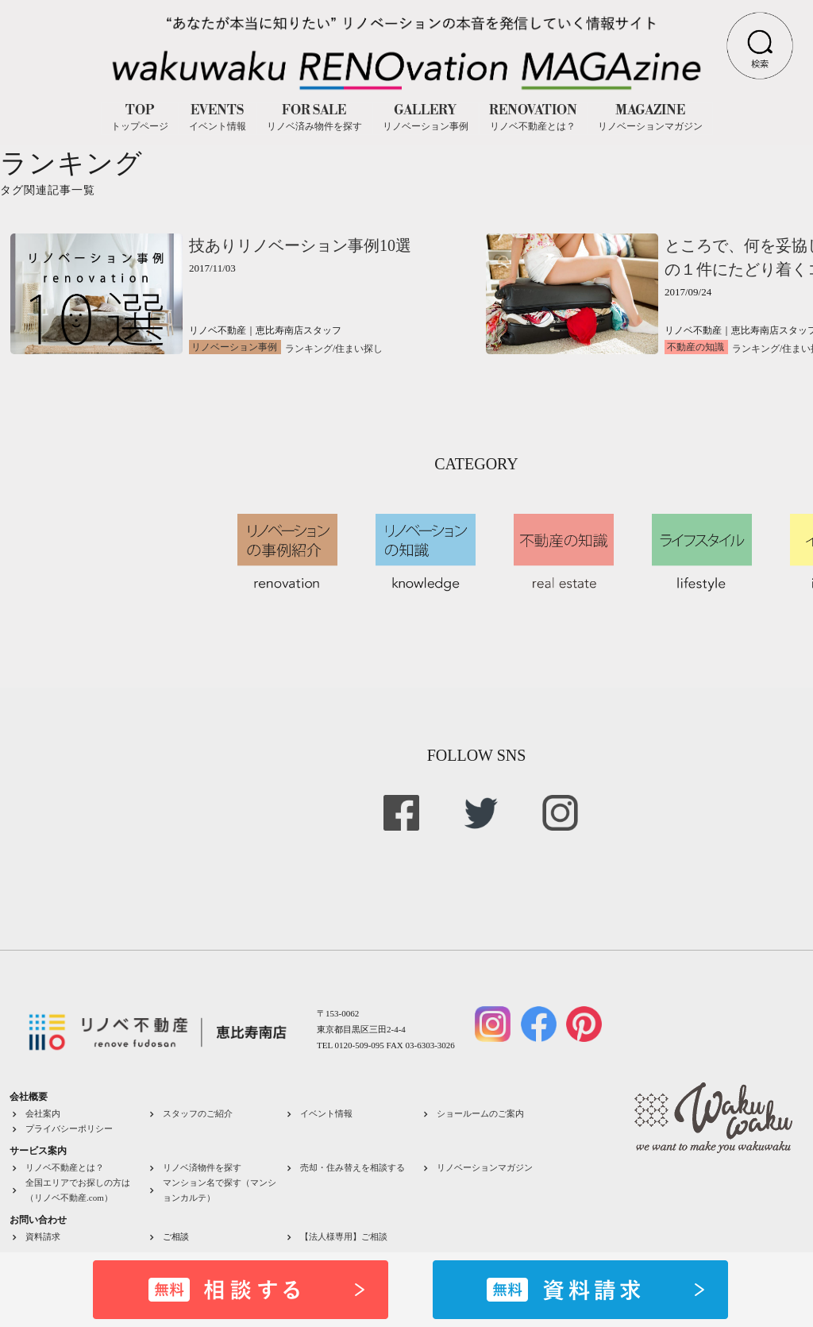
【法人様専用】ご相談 (343, 1236)
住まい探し (359, 348)
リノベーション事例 (234, 347)
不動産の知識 (695, 347)
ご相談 (176, 1236)
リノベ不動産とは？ (64, 1167)
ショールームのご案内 (480, 1113)
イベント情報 (326, 1113)
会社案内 (42, 1113)
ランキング (309, 348)
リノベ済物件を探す (202, 1167)
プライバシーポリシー (69, 1128)
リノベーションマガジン (485, 1167)
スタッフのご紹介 (198, 1113)
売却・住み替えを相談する (352, 1167)
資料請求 (42, 1236)
